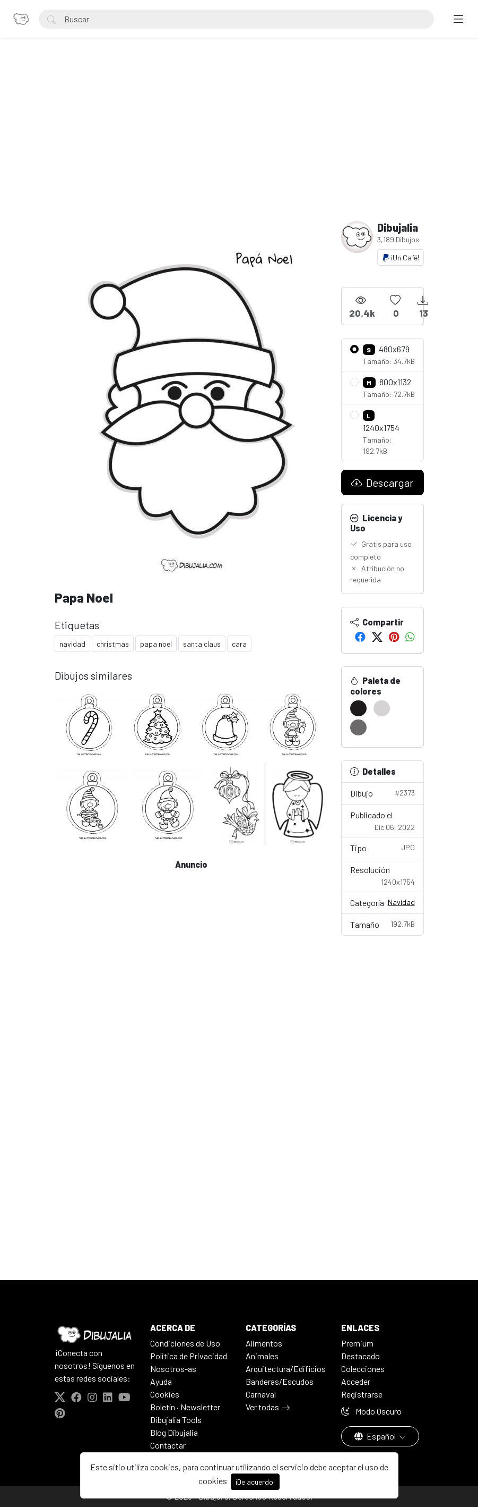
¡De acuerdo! (255, 1481)
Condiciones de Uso (185, 1343)
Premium (357, 1343)
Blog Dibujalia (174, 1432)
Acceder (355, 1381)
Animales (262, 1356)
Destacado (360, 1356)
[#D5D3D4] (381, 708)
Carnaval (261, 1394)
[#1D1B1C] (358, 708)
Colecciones (363, 1369)
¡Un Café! (400, 257)
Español (375, 1436)
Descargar (382, 482)
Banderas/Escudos (280, 1381)
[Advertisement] (239, 141)
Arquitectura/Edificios (286, 1369)
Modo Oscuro (371, 1411)
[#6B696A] (358, 727)
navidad (72, 643)
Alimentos (264, 1343)
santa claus (202, 643)
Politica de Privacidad (188, 1356)
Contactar (168, 1445)
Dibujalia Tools (176, 1420)
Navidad (401, 902)
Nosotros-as (173, 1369)
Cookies (164, 1394)
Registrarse (362, 1394)
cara (239, 643)
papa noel (156, 643)
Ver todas (262, 1407)
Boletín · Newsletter (185, 1407)
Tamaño (382, 923)
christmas (113, 643)
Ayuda (161, 1381)
